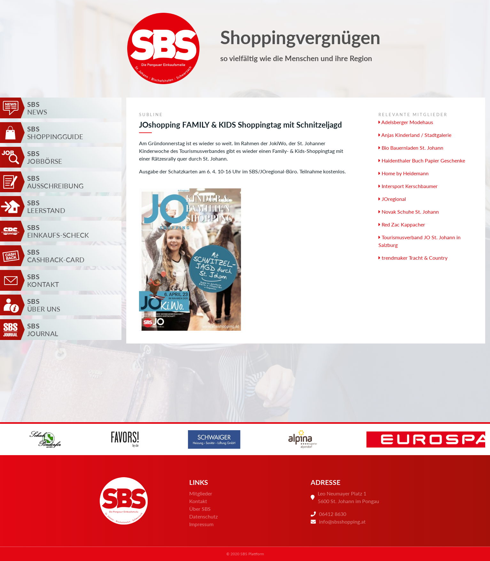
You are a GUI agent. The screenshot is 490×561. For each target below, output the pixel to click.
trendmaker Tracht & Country (412, 258)
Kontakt (198, 501)
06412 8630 (332, 514)
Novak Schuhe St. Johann (408, 212)
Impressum (201, 524)
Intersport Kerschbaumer (408, 186)
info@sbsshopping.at (342, 521)
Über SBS (200, 509)
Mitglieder (200, 493)
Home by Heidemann (403, 173)
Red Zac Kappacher (401, 224)
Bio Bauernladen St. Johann (410, 148)
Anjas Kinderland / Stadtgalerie (414, 135)
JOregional (392, 199)
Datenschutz (203, 516)
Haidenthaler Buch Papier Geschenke (421, 160)
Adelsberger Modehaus (405, 122)
